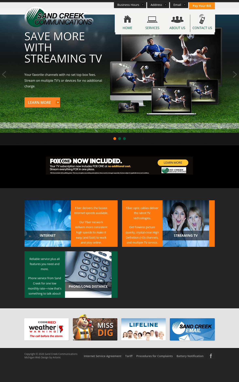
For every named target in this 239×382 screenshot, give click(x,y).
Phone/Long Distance (88, 306)
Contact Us (202, 28)
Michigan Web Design (36, 377)
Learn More (39, 121)
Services (152, 28)
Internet (47, 255)
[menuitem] (127, 22)
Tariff (129, 375)
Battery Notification (190, 375)
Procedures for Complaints (154, 375)
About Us (177, 28)
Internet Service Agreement (102, 375)
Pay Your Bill (202, 6)
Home (127, 28)
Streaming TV (186, 255)
